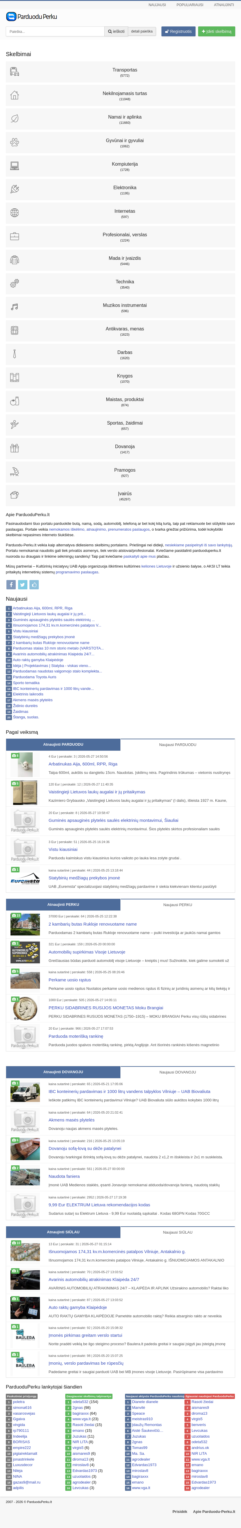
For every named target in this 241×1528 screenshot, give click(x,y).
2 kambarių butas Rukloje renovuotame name (51, 642)
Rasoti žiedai (83, 1425)
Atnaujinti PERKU (63, 904)
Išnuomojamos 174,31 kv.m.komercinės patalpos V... (57, 625)
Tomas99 (139, 1447)
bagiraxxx (81, 1413)
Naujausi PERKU (177, 905)
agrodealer (82, 1482)
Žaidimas (21, 711)
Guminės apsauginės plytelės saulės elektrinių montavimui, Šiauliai (113, 820)
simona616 (22, 1407)
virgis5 (78, 1447)
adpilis (18, 1488)
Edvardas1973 (85, 1470)
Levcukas (81, 1488)
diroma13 (80, 1459)
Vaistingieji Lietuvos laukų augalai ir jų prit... (49, 614)
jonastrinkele (23, 1459)
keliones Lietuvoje (156, 566)
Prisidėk (180, 1511)
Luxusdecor (23, 1465)
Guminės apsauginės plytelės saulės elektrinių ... (54, 620)
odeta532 (80, 1402)
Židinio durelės (25, 706)
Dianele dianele (145, 1402)
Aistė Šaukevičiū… (147, 1430)
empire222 (22, 1447)
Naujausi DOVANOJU (177, 1072)
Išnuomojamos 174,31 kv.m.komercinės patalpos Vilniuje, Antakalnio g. (117, 1251)
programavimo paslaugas (77, 572)
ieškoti (116, 31)
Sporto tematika (26, 683)
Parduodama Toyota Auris (35, 677)
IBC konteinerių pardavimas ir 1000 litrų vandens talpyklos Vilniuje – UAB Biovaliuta (129, 1091)
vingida (19, 1425)
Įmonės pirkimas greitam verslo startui (85, 1335)
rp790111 (21, 1430)
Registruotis (178, 31)
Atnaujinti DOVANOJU (63, 1072)
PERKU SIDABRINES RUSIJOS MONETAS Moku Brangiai (106, 1007)
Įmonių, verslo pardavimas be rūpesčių (86, 1363)
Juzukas (80, 1436)
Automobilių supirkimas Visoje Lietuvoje (87, 951)
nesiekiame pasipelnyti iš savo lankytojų (198, 545)
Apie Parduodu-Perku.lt (214, 1511)
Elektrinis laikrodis (28, 694)
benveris (198, 1425)
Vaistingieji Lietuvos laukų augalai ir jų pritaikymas (97, 791)
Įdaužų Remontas (147, 1425)
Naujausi (157, 5)
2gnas (78, 1407)
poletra (19, 1402)
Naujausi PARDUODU (177, 744)
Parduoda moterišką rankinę (76, 1036)
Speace (138, 1413)
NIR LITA (80, 1442)
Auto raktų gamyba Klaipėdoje (38, 660)
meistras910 (142, 1419)
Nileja (18, 1470)
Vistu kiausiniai (25, 631)
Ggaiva (19, 1419)
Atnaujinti (224, 5)
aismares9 (81, 1453)
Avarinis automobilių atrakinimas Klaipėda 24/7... (53, 654)
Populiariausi (190, 5)
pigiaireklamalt (25, 1453)
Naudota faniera (64, 1176)
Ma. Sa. (138, 1453)
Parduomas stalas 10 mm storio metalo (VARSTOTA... (58, 648)
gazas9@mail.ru (27, 1482)
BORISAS (21, 1442)
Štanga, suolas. (26, 717)
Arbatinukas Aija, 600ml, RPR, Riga (42, 608)
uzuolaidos (82, 1476)
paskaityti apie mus (140, 556)
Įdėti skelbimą (216, 31)
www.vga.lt (82, 1419)
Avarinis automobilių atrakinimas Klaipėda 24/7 (94, 1279)
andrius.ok (200, 1447)
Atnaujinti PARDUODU (63, 744)
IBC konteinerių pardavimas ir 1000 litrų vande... (53, 688)
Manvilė (138, 1407)
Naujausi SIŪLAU (177, 1232)
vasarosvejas (24, 1413)
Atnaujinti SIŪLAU (63, 1232)
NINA (17, 1476)
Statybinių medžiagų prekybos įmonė (44, 637)
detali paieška (141, 31)
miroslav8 (81, 1465)
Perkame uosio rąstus (70, 979)
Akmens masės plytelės (33, 700)
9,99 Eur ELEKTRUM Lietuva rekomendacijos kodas (99, 1204)
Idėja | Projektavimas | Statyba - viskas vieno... (52, 665)
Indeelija (20, 1436)
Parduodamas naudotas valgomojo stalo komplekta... (57, 671)
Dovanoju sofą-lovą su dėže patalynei (85, 1148)
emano (78, 1430)
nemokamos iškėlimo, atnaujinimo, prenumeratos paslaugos (99, 529)
